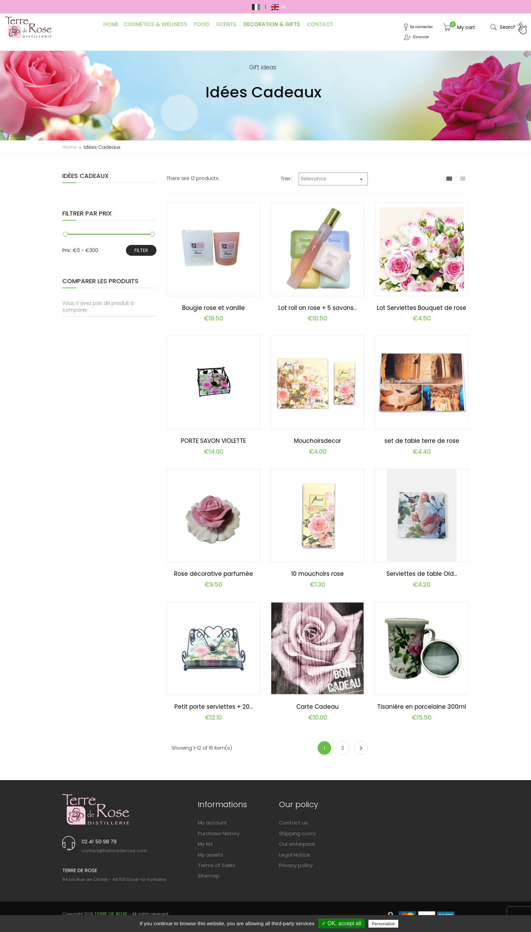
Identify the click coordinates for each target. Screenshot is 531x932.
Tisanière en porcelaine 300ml (421, 707)
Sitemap (208, 875)
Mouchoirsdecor (317, 441)
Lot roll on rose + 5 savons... (317, 308)
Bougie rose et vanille (213, 308)
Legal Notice (294, 854)
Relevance (333, 179)
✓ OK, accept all (341, 923)
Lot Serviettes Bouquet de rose (421, 308)
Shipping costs (297, 833)
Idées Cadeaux (86, 176)
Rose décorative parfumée (213, 574)
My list (205, 843)
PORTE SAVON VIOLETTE (213, 441)
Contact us (293, 822)
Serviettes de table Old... (421, 574)
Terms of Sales (216, 865)
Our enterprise (297, 843)
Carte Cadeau (317, 707)
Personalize (383, 923)
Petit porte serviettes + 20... (213, 707)
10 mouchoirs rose (317, 574)
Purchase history (218, 833)
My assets (210, 854)
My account (212, 822)
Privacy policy (296, 865)
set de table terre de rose (421, 441)
